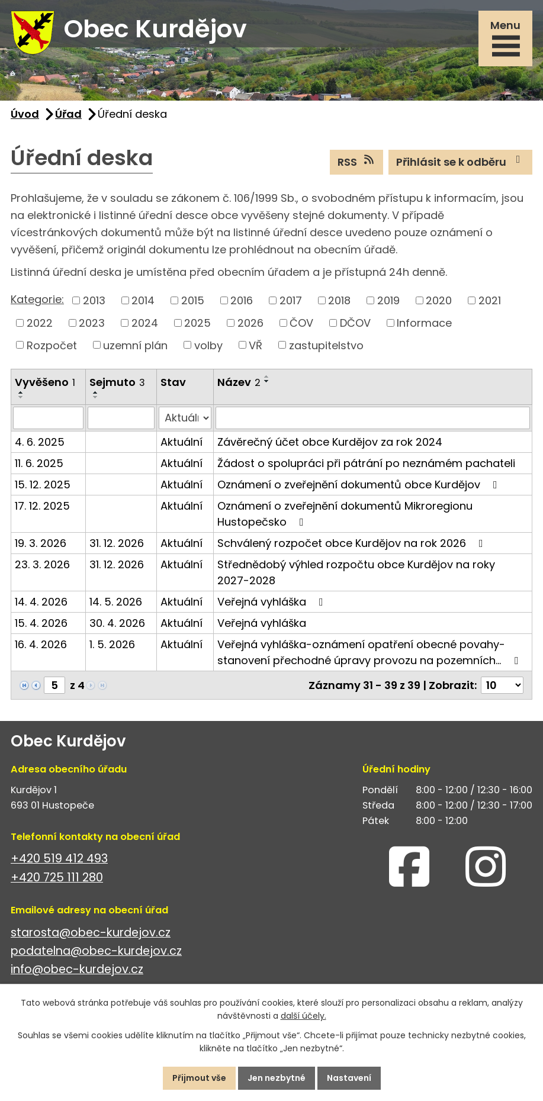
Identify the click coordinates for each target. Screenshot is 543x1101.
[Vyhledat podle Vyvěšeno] (48, 418)
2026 (250, 323)
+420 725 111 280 (57, 878)
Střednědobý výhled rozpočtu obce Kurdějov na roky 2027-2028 (356, 572)
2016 (241, 300)
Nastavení (349, 1078)
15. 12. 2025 (42, 484)
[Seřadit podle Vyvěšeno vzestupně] (21, 392)
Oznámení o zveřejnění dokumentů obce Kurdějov (359, 484)
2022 (40, 323)
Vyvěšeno (45, 382)
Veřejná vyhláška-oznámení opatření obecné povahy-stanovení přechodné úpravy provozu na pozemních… (370, 652)
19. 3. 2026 (40, 543)
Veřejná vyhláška (272, 601)
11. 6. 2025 (39, 463)
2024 (144, 323)
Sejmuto (117, 382)
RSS (357, 161)
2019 (388, 300)
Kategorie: (37, 299)
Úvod (25, 114)
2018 (339, 300)
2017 (290, 300)
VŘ (255, 344)
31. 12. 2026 (116, 543)
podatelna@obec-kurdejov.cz (96, 951)
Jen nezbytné (277, 1078)
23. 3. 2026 (42, 564)
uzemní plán (135, 344)
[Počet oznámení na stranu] (502, 685)
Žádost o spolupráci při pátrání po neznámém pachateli (366, 463)
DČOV (355, 323)
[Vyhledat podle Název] (373, 418)
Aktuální (181, 441)
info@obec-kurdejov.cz (77, 969)
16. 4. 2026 (41, 644)
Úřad (68, 114)
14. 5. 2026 (115, 601)
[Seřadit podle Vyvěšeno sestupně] (21, 397)
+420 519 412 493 (59, 859)
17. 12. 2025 (42, 505)
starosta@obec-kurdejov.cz (91, 933)
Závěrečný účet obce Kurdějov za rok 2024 (329, 441)
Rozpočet (52, 344)
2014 (143, 300)
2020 (439, 300)
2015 (192, 300)
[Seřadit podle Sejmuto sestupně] (95, 397)
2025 (197, 323)
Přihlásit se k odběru (460, 161)
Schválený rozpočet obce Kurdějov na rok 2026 (352, 543)
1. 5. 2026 (112, 644)
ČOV (301, 323)
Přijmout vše (199, 1078)
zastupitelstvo (326, 344)
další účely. (303, 1016)
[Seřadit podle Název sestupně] (267, 381)
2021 (489, 300)
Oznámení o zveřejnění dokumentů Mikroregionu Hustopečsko (345, 513)
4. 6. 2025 (40, 441)
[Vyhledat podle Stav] (185, 418)
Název (239, 382)
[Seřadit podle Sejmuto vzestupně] (95, 392)
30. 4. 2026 (117, 623)
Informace (424, 323)
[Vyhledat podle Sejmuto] (121, 418)
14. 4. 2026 (41, 601)
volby (208, 344)
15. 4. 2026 (41, 623)
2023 (92, 323)
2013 (94, 300)
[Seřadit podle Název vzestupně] (267, 376)
